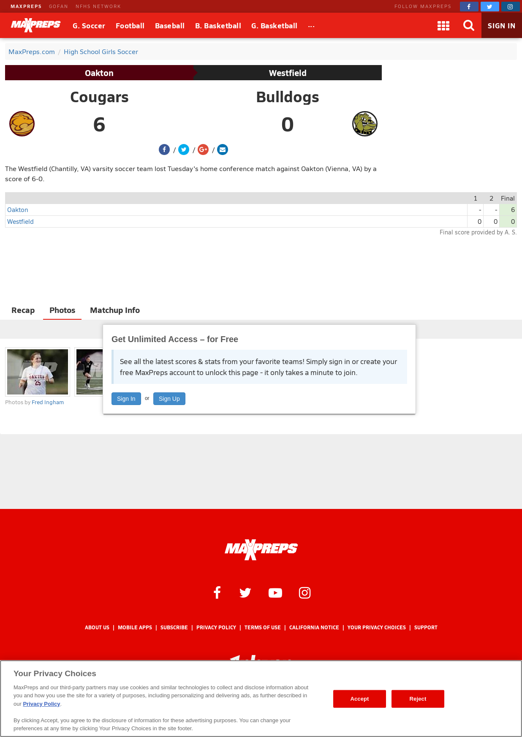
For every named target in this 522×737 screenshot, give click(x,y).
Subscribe (174, 627)
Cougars (99, 96)
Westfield (288, 73)
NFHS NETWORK (98, 6)
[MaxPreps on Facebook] (469, 6)
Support (426, 627)
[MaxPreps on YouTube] (275, 592)
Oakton (99, 73)
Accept (359, 699)
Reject (418, 699)
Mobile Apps (135, 627)
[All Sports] (311, 25)
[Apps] (443, 25)
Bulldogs (287, 96)
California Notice (314, 627)
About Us (97, 627)
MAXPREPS (26, 6)
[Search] (468, 25)
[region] (261, 698)
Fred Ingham (48, 402)
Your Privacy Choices (377, 627)
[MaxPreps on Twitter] (490, 6)
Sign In (126, 398)
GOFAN (58, 6)
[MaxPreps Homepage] (261, 549)
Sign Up (169, 398)
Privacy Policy (216, 627)
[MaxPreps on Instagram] (510, 6)
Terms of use (263, 627)
